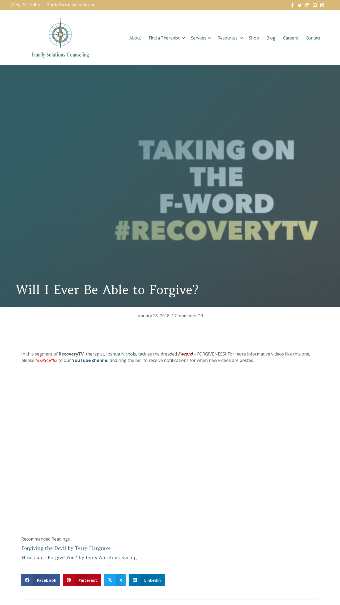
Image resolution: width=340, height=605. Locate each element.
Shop (254, 38)
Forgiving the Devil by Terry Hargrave (65, 548)
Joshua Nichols (121, 354)
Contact (313, 38)
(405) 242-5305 (25, 4)
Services (198, 38)
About (135, 38)
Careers (290, 38)
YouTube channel (90, 360)
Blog (270, 38)
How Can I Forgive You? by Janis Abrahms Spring (79, 557)
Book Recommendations (71, 4)
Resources (227, 38)
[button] (183, 38)
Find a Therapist (164, 38)
